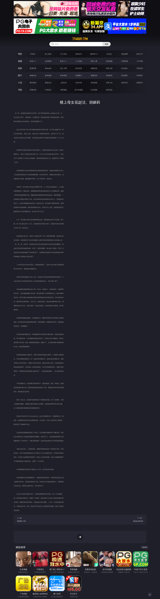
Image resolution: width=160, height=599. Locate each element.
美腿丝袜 (94, 75)
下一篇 (113, 520)
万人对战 (63, 54)
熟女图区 (124, 75)
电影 (20, 68)
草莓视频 (63, 90)
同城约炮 (33, 90)
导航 (20, 89)
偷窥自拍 (33, 75)
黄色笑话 (124, 82)
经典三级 (109, 68)
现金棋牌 (124, 54)
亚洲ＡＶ (33, 61)
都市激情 (33, 82)
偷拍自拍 (48, 68)
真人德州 (48, 54)
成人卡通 (63, 68)
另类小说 (109, 82)
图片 (20, 75)
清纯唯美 (109, 75)
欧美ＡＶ (63, 61)
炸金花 (109, 54)
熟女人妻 (94, 61)
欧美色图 (63, 75)
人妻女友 (63, 82)
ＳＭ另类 (139, 61)
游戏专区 (78, 54)
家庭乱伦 (48, 82)
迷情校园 (94, 82)
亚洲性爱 (33, 68)
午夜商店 (48, 90)
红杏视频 (94, 90)
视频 (20, 61)
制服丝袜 (94, 68)
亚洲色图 (48, 75)
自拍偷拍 (48, 61)
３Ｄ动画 (78, 61)
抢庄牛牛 (139, 54)
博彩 (20, 54)
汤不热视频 (79, 90)
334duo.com (80, 39)
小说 (20, 82)
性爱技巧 (139, 82)
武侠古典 (78, 82)
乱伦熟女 (124, 68)
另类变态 (139, 68)
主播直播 (124, 61)
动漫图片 (78, 75)
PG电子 (33, 54)
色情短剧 (109, 90)
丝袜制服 (109, 61)
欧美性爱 (78, 68)
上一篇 (47, 520)
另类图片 (139, 75)
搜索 (106, 44)
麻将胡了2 (94, 54)
